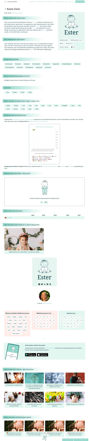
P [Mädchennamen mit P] (37, 323)
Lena (9, 330)
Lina (8, 327)
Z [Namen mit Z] (77, 327)
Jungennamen (50, 1)
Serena (15, 109)
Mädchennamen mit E (76, 40)
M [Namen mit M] (77, 320)
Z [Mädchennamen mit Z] (50, 327)
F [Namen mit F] (77, 317)
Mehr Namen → (17, 333)
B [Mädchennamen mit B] (37, 317)
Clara (8, 109)
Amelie (20, 323)
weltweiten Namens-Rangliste (39, 121)
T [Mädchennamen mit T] (50, 323)
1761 (73, 47)
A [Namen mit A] (61, 317)
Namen (61, 43)
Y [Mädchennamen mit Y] (47, 327)
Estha (30, 92)
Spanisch (39, 67)
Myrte (31, 49)
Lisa (50, 105)
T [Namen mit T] (77, 323)
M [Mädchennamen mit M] (50, 320)
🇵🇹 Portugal (8, 217)
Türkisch (48, 67)
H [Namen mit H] (61, 320)
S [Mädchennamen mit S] (47, 323)
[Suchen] (71, 2)
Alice (43, 105)
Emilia (8, 317)
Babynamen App (80, 1)
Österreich (54, 166)
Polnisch (77, 64)
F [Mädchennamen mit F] (50, 317)
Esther (34, 22)
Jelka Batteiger (47, 303)
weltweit (70, 166)
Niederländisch (66, 64)
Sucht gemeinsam (67, 439)
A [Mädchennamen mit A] (34, 317)
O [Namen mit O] (61, 323)
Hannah (9, 323)
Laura (73, 105)
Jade (30, 109)
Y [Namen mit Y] (74, 327)
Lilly (15, 320)
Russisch (20, 67)
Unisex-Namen (59, 1)
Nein (46, 202)
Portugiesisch (9, 67)
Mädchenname (17, 13)
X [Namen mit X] (71, 327)
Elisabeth (64, 105)
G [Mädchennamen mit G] (53, 317)
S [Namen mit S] (74, 323)
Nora (13, 330)
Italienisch (46, 64)
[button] (34, 270)
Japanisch (56, 64)
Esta (8, 92)
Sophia (20, 317)
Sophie (14, 317)
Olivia (36, 109)
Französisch (36, 64)
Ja (41, 202)
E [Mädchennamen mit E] (47, 317)
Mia (26, 317)
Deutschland (46, 166)
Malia (13, 327)
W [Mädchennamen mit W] (40, 327)
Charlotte (19, 327)
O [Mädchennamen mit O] (34, 323)
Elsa (30, 105)
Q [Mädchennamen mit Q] (40, 323)
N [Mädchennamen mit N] (53, 320)
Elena (19, 330)
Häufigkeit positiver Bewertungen (23, 119)
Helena (16, 105)
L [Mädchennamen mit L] (47, 320)
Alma (56, 105)
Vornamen (32, 1)
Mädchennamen (40, 1)
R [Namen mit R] (71, 323)
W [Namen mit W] (68, 327)
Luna (23, 109)
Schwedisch (29, 67)
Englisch (27, 64)
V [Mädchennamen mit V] (37, 327)
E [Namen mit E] (74, 317)
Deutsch (18, 64)
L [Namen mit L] (74, 320)
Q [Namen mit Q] (68, 323)
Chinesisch (8, 64)
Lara (23, 105)
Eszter (22, 92)
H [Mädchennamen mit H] (34, 320)
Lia (19, 320)
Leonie (24, 330)
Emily (15, 323)
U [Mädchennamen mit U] (53, 323)
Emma (10, 320)
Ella (26, 323)
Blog (66, 1)
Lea (26, 327)
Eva (36, 105)
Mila (24, 320)
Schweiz (62, 166)
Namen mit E (69, 43)
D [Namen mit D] (71, 317)
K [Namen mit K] (71, 320)
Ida (80, 105)
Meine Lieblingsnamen (80, 439)
